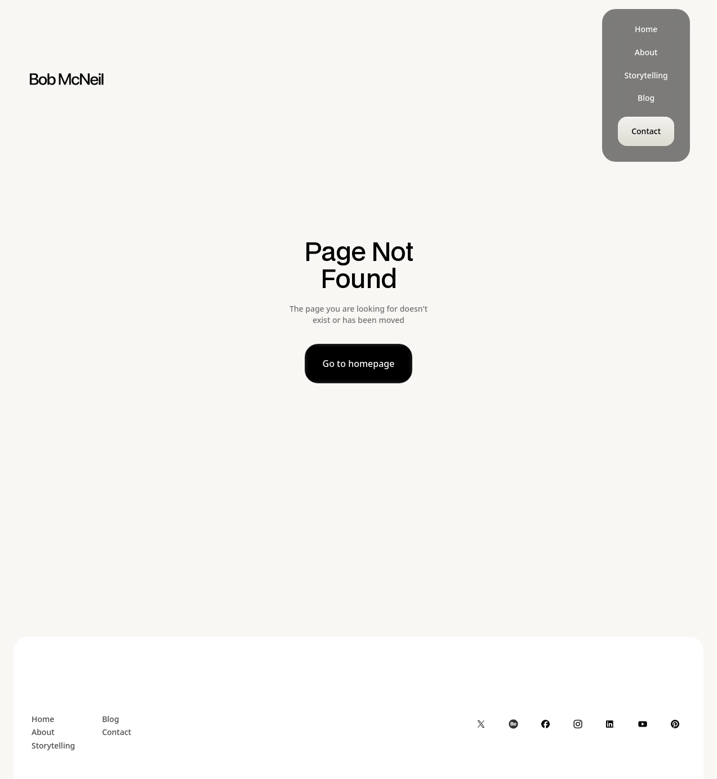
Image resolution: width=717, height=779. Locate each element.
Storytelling (53, 745)
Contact (116, 732)
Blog (110, 719)
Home (43, 719)
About (43, 732)
